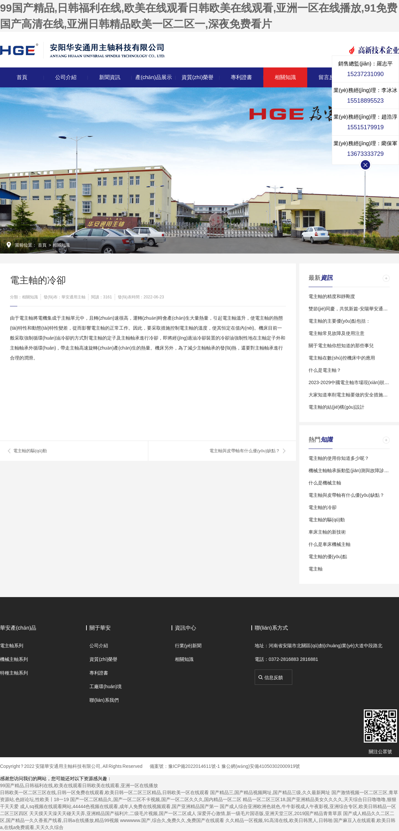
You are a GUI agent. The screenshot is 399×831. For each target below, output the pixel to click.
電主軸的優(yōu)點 (328, 556)
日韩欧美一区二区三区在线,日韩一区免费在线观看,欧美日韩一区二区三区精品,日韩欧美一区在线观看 (104, 792)
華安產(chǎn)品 (18, 628)
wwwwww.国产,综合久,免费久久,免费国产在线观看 (172, 820)
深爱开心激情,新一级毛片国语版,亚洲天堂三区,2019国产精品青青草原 (269, 813)
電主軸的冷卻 (322, 507)
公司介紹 (65, 77)
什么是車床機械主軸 (329, 544)
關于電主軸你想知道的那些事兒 (341, 345)
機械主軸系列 (14, 659)
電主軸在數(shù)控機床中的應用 (342, 358)
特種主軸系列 (14, 672)
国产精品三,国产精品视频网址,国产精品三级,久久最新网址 (270, 792)
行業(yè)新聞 (188, 645)
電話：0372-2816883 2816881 (286, 659)
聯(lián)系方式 (271, 628)
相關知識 (285, 77)
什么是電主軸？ (325, 370)
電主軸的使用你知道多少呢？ (339, 458)
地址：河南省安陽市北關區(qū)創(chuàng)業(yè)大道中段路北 (318, 645)
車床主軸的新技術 (327, 532)
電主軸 (316, 568)
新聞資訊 (109, 77)
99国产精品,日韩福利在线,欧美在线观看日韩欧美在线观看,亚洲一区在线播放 (79, 785)
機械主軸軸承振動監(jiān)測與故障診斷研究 (353, 470)
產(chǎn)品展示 (153, 77)
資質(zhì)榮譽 (197, 77)
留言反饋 (329, 77)
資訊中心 (185, 628)
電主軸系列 (11, 645)
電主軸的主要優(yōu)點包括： (339, 321)
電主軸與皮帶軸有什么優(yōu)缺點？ (244, 450)
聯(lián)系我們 (103, 700)
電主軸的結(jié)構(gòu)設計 (336, 407)
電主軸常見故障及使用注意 (336, 333)
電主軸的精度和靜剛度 (332, 296)
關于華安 (100, 628)
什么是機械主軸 (325, 482)
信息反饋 (273, 677)
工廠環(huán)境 (105, 686)
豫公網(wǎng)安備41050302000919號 (260, 766)
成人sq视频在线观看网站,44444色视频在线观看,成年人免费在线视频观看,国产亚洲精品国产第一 (119, 806)
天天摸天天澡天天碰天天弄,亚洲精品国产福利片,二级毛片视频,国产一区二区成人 (112, 813)
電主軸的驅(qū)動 (30, 450)
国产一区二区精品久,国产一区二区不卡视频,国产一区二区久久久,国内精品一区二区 (156, 799)
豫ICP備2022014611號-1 (194, 766)
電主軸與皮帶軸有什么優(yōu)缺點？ (346, 495)
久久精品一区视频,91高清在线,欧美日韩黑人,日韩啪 (278, 820)
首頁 (22, 77)
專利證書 (241, 77)
